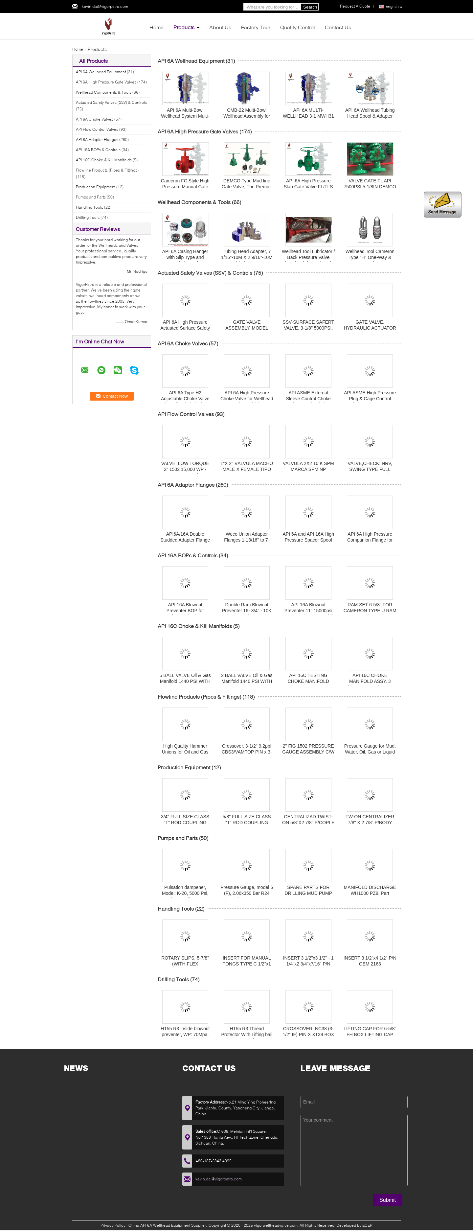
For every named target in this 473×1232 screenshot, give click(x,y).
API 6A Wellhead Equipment (101, 71)
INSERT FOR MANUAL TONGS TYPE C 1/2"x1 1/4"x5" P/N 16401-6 (247, 963)
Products (183, 27)
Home (156, 27)
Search (310, 7)
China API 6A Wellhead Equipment (159, 1225)
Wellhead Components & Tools (103, 92)
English (394, 7)
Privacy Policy (113, 1225)
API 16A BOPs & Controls (98, 149)
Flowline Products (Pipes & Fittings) (107, 170)
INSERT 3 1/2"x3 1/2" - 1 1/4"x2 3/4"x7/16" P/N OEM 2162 (308, 963)
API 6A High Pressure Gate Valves (106, 82)
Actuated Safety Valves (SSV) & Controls (111, 102)
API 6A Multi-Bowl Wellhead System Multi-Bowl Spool (185, 116)
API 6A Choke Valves (94, 119)
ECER (367, 1225)
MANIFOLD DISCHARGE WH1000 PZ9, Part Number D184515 (370, 893)
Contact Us (338, 27)
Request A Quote (355, 6)
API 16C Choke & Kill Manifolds (104, 159)
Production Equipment (95, 186)
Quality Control (297, 27)
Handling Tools (89, 207)
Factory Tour (255, 27)
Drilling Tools (88, 217)
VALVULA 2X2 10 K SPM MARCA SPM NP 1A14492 (308, 469)
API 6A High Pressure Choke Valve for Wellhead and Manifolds (246, 398)
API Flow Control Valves (97, 129)
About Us (220, 27)
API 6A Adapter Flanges (97, 139)
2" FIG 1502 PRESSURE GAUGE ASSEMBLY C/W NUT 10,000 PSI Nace (308, 751)
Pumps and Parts (91, 197)
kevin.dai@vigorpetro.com (105, 6)
